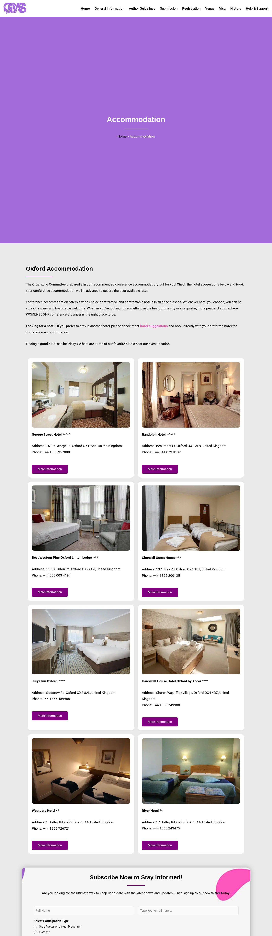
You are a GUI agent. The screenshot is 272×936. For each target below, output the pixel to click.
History (235, 8)
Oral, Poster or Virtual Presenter (60, 925)
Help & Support (257, 8)
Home (85, 8)
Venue (209, 8)
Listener (44, 930)
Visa (222, 8)
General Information (109, 8)
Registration (191, 8)
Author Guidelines (142, 8)
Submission (168, 8)
